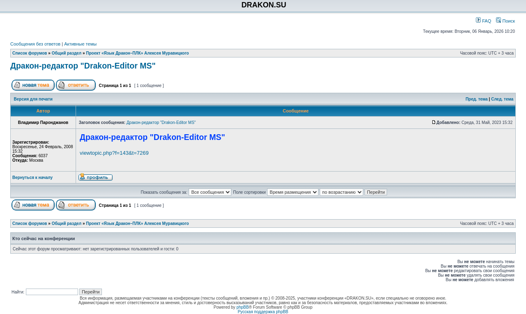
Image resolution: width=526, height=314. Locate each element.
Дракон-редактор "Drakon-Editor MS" (83, 65)
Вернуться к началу (32, 177)
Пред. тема (477, 99)
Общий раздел (67, 53)
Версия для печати (33, 99)
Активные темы (80, 43)
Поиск (505, 20)
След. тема (502, 99)
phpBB (242, 307)
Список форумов (29, 53)
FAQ (483, 20)
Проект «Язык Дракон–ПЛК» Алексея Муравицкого (137, 53)
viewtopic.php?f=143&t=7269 (114, 153)
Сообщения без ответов (35, 43)
